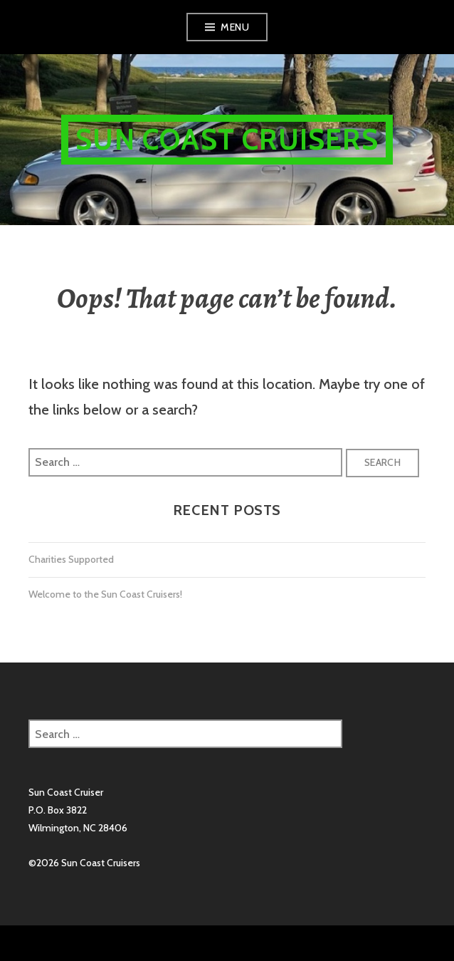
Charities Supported (71, 559)
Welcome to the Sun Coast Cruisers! (105, 594)
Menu (235, 27)
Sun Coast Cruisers (227, 139)
